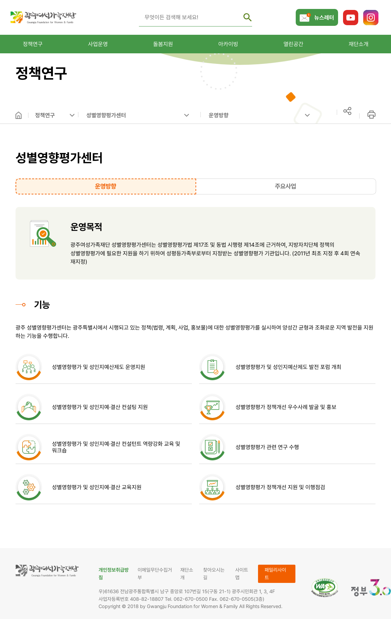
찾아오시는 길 (214, 574)
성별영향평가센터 (106, 115)
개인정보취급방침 (114, 574)
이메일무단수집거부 (155, 574)
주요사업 (285, 186)
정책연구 (45, 115)
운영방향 (219, 115)
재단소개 (186, 574)
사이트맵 (241, 574)
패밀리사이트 (275, 574)
